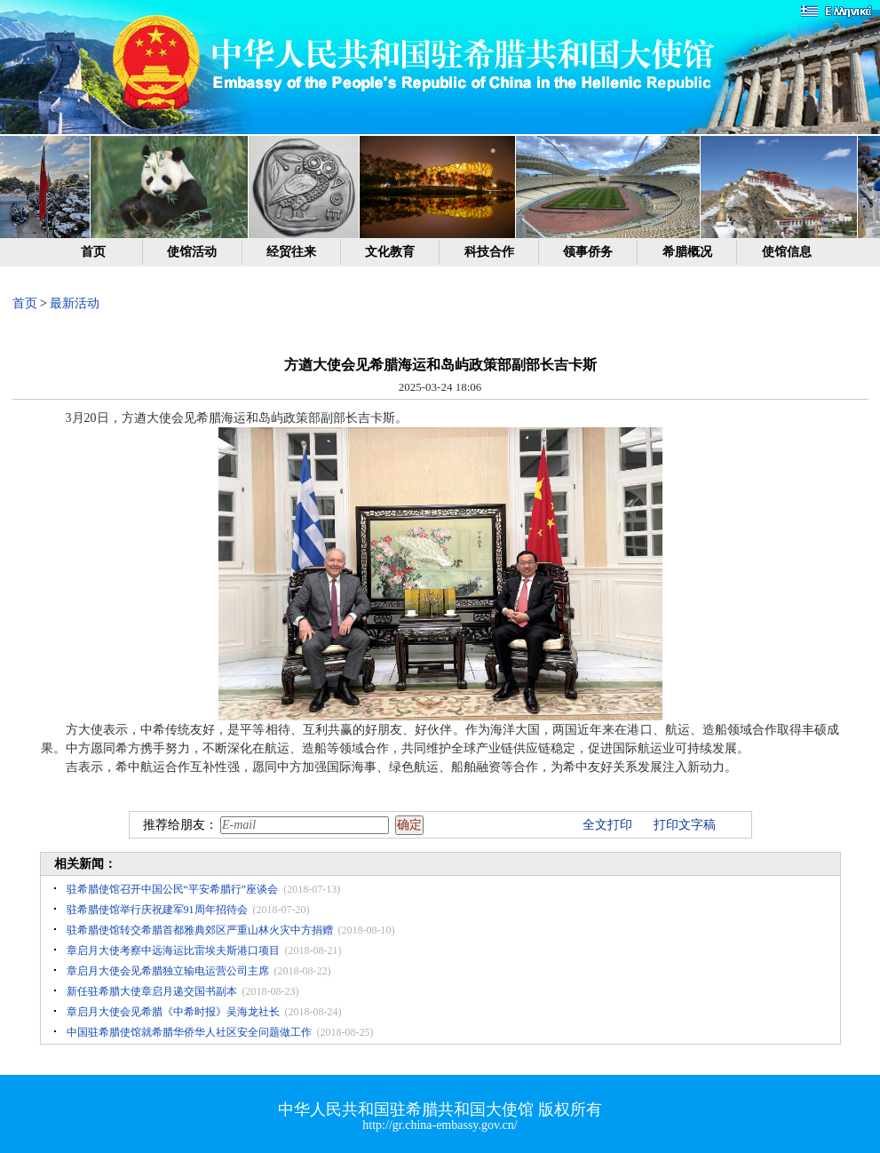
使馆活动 (192, 251)
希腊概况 (687, 251)
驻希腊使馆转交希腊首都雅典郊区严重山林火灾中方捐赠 (200, 930)
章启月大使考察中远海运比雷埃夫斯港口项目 (173, 950)
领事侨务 (588, 251)
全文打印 (607, 824)
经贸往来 (291, 251)
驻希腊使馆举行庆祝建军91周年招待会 (157, 909)
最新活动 (74, 303)
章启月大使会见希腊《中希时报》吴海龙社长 (173, 1012)
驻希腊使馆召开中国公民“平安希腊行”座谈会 (173, 889)
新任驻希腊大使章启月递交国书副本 (152, 991)
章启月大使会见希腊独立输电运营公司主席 (168, 971)
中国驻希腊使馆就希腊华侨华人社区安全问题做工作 (189, 1032)
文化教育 (390, 251)
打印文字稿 (685, 824)
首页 (93, 251)
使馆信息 (787, 251)
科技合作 (489, 251)
